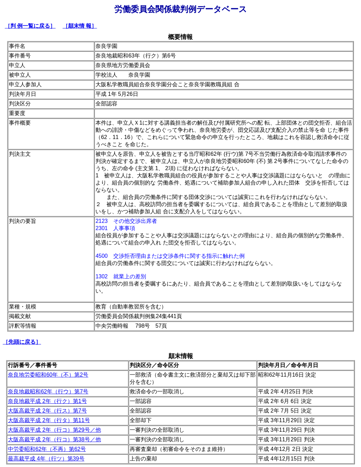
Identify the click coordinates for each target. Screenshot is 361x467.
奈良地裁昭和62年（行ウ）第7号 (48, 391)
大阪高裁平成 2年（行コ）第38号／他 (54, 439)
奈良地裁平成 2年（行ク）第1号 (47, 401)
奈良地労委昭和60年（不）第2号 (48, 375)
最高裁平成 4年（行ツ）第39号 (46, 459)
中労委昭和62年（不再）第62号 (47, 449)
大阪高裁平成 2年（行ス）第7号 (47, 411)
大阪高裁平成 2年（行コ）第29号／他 (54, 430)
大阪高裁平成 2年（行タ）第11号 (49, 420)
